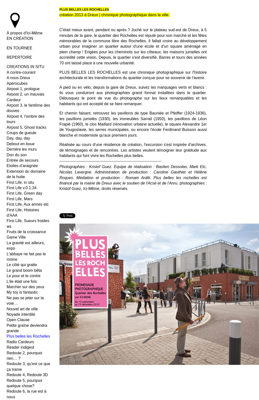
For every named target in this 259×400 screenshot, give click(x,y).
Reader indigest (20, 347)
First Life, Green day (24, 193)
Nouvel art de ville (22, 309)
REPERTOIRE (19, 57)
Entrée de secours (23, 160)
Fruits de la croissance (26, 232)
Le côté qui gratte (22, 265)
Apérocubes (17, 83)
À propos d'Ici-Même (24, 33)
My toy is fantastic (22, 292)
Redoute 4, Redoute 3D (27, 375)
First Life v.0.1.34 (22, 188)
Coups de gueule (21, 133)
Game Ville (16, 237)
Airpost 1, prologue (23, 89)
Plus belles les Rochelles (28, 336)
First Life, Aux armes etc (28, 204)
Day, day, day (18, 138)
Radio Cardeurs (20, 342)
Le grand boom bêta (24, 270)
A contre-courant (21, 72)
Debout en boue (21, 144)
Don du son (17, 155)
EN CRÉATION (20, 38)
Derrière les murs (22, 149)
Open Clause (18, 320)
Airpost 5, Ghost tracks (26, 127)
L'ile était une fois (22, 281)
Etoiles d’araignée (22, 166)
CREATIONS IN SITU (25, 67)
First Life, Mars (20, 199)
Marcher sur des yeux (25, 287)
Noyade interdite (21, 314)
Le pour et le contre (24, 276)
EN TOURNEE (19, 48)
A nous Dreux (18, 78)
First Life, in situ (20, 182)
